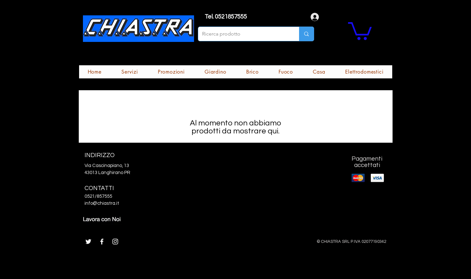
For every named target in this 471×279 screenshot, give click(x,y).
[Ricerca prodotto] (244, 34)
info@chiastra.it (102, 203)
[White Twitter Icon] (88, 241)
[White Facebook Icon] (102, 241)
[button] (360, 30)
